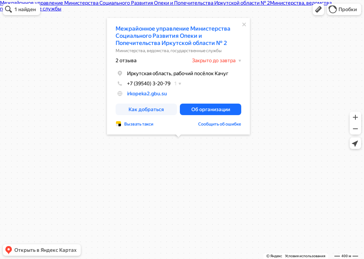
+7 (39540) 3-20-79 (143, 83)
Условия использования (305, 256)
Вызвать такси (138, 124)
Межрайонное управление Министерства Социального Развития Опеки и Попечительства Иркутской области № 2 (173, 35)
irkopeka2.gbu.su (147, 93)
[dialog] (178, 76)
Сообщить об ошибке (219, 124)
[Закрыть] (244, 24)
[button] (318, 9)
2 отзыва (126, 60)
